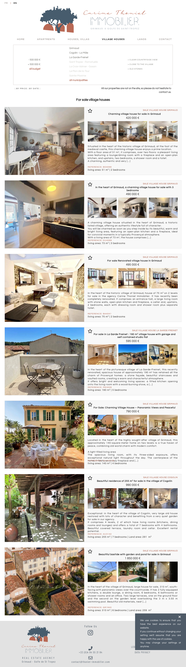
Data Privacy (142, 652)
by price (21, 88)
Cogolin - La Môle (78, 53)
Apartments (46, 39)
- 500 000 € (34, 59)
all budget (34, 69)
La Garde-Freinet (78, 57)
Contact (165, 39)
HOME (21, 39)
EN (15, 3)
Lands (141, 39)
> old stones (135, 69)
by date (34, 88)
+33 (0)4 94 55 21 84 (90, 650)
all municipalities (78, 80)
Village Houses (113, 39)
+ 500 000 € (34, 64)
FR (6, 3)
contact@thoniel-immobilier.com (90, 659)
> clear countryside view (143, 60)
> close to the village (140, 64)
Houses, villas (78, 39)
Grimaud (74, 48)
